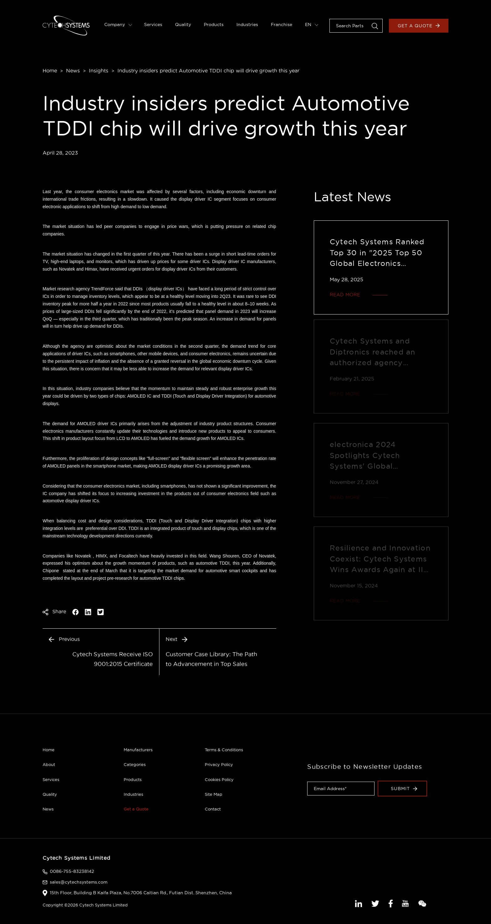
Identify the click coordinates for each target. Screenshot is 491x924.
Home (50, 70)
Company (118, 24)
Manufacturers (138, 749)
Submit (404, 788)
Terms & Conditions (224, 749)
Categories (135, 764)
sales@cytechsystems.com (78, 881)
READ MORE (345, 294)
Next (176, 639)
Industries (247, 24)
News (73, 70)
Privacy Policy (219, 764)
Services (153, 24)
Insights (98, 70)
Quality (183, 24)
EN (311, 24)
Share (54, 611)
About (49, 764)
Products (214, 24)
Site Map (213, 794)
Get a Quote (419, 25)
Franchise (281, 24)
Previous (64, 639)
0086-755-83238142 (72, 871)
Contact (213, 809)
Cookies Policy (219, 779)
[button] (375, 25)
